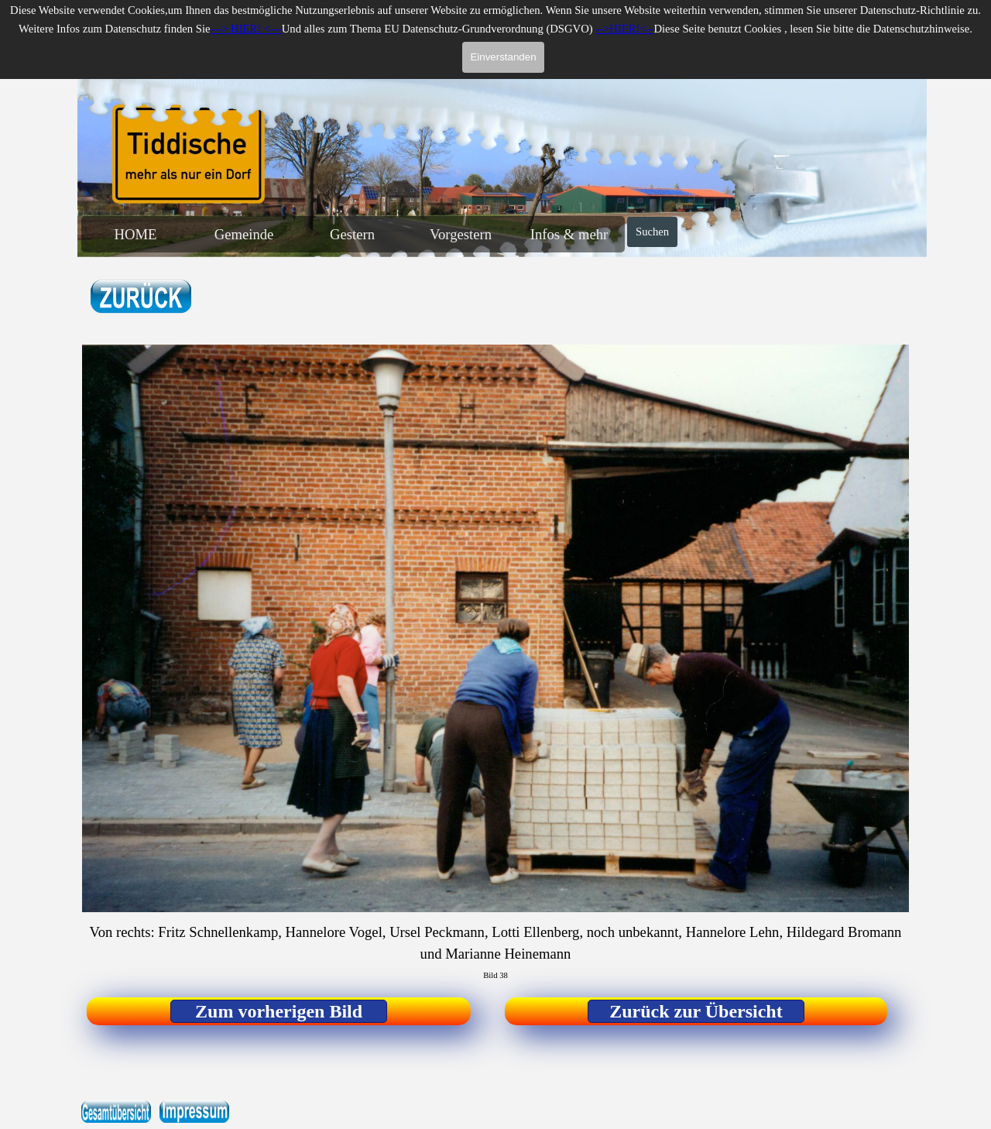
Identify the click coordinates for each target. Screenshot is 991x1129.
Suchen (652, 231)
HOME (136, 234)
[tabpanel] (182, 297)
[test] (278, 1011)
